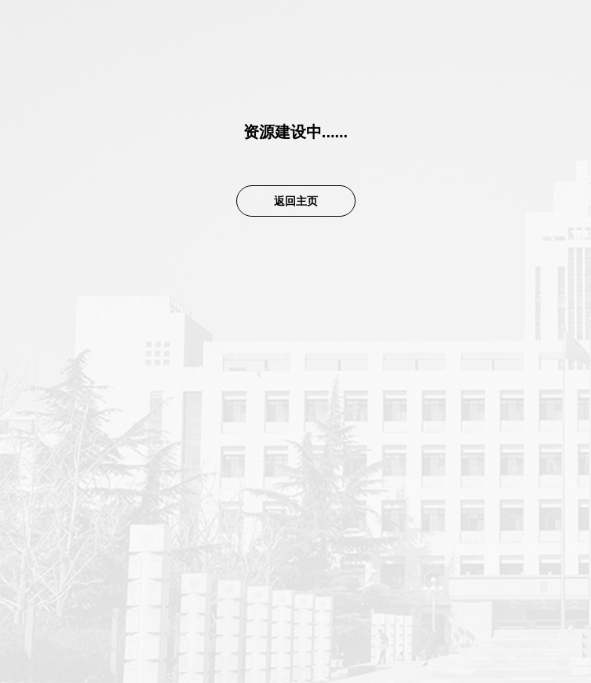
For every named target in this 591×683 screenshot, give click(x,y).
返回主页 (296, 201)
